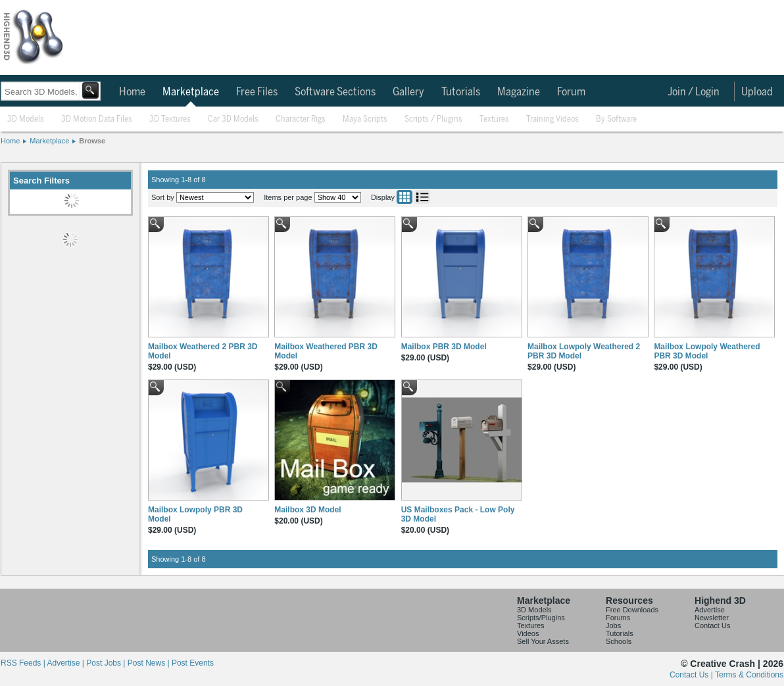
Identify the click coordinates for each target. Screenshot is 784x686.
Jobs (613, 625)
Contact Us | (692, 674)
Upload (757, 92)
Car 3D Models (233, 119)
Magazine (518, 92)
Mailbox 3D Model (307, 509)
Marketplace (190, 92)
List (422, 197)
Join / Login (694, 92)
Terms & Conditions (749, 674)
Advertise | (66, 663)
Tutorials (460, 92)
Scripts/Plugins (541, 618)
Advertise (710, 610)
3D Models (25, 119)
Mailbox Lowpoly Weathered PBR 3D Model (707, 351)
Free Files (257, 92)
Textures (494, 119)
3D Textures (170, 119)
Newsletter (712, 618)
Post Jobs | (106, 663)
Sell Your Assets (543, 641)
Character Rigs (301, 119)
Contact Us (712, 625)
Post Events (193, 663)
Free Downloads (632, 610)
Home (132, 92)
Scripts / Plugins (433, 119)
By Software (616, 119)
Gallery (408, 92)
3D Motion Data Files (96, 119)
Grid (404, 197)
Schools (618, 641)
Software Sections (335, 92)
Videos (528, 633)
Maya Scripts (365, 119)
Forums (618, 618)
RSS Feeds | (24, 663)
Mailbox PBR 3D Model (444, 346)
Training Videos (552, 119)
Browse (92, 141)
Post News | (150, 663)
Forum (571, 92)
